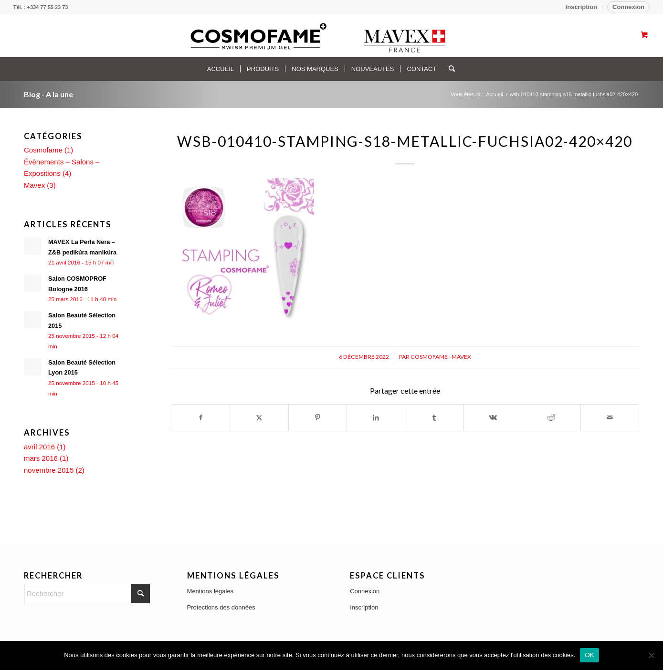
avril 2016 (39, 447)
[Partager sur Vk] (493, 418)
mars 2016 (41, 458)
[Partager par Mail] (610, 418)
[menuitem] (581, 7)
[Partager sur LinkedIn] (376, 418)
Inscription (581, 6)
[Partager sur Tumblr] (434, 418)
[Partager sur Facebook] (200, 418)
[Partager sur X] (259, 418)
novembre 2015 (49, 470)
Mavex (34, 185)
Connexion (628, 6)
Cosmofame (43, 150)
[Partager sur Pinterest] (318, 418)
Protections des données (221, 607)
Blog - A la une (48, 94)
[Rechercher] (448, 69)
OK (589, 655)
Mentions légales (210, 591)
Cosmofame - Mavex (440, 356)
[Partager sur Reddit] (551, 418)
